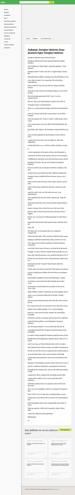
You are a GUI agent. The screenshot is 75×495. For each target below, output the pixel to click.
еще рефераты (65, 429)
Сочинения (7, 39)
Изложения (7, 15)
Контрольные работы (10, 21)
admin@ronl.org (56, 489)
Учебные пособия (9, 44)
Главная (28, 38)
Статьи (6, 41)
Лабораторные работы (10, 27)
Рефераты (7, 36)
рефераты (35, 38)
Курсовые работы (9, 24)
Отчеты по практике (9, 33)
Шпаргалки (7, 47)
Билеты (6, 9)
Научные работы (8, 30)
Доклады (6, 12)
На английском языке (46, 38)
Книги (5, 18)
